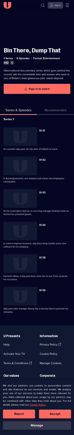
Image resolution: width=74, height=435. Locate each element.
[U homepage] (7, 5)
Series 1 (8, 119)
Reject (19, 415)
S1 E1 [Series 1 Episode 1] (42, 131)
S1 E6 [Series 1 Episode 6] (42, 290)
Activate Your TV (14, 354)
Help (6, 344)
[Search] (43, 5)
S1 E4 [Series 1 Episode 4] (42, 225)
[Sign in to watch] (37, 89)
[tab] (55, 111)
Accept (55, 415)
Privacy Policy (48, 344)
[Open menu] (67, 5)
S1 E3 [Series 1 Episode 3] (42, 192)
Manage (37, 426)
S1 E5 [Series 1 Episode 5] (42, 258)
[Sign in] (55, 5)
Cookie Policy (48, 354)
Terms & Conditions (15, 363)
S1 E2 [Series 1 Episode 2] (42, 160)
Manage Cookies (50, 363)
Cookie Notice (38, 406)
